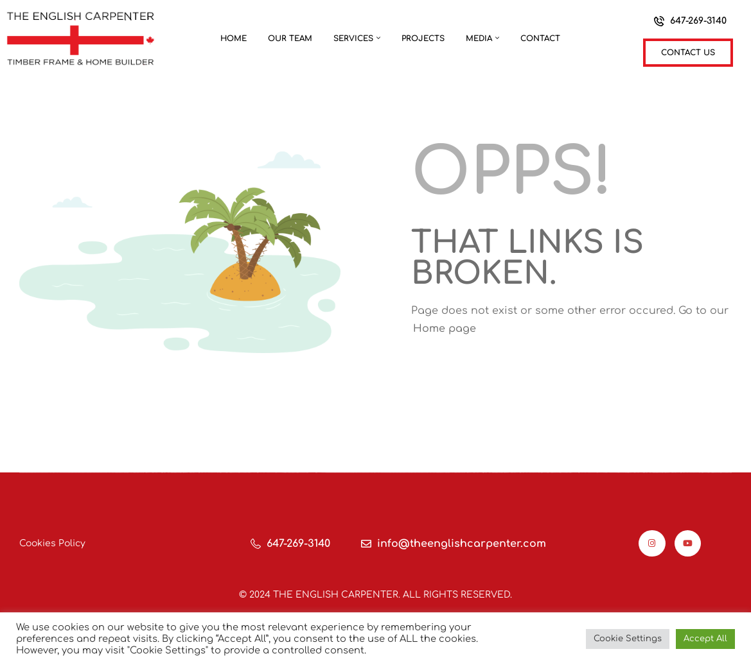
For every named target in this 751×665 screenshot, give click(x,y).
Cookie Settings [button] (628, 638)
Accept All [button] (705, 638)
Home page (444, 328)
